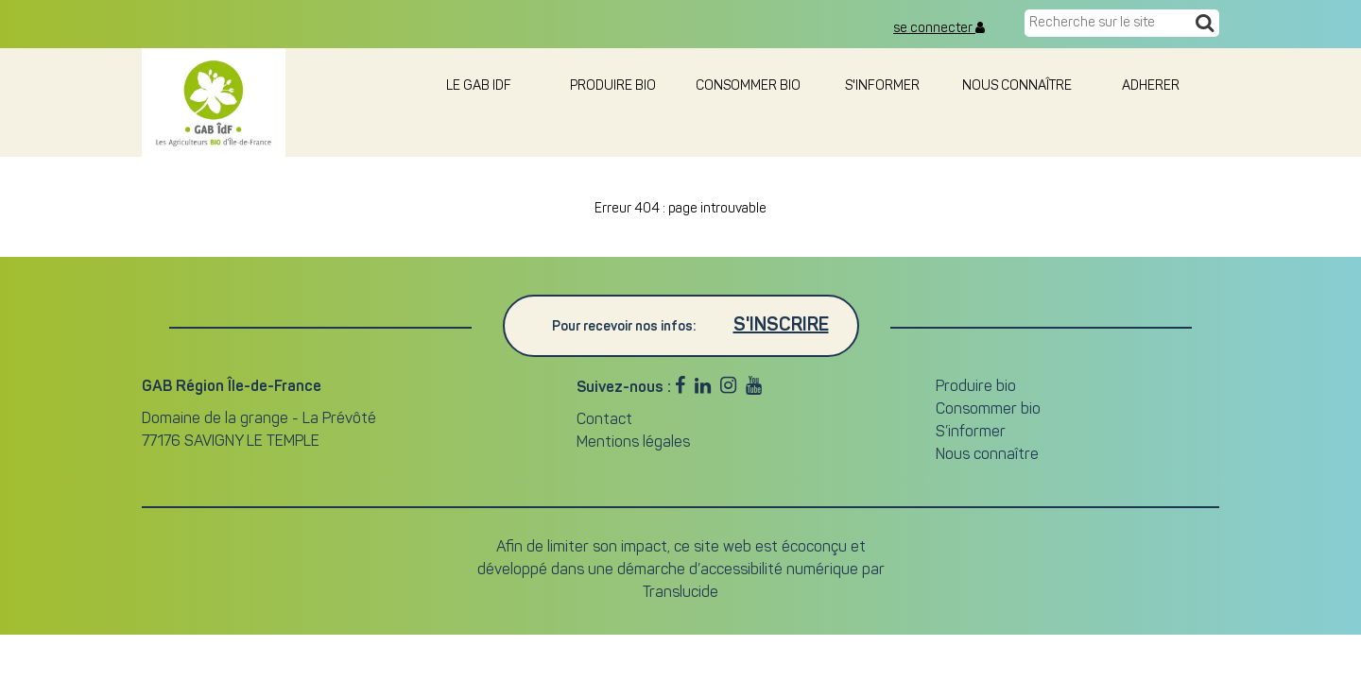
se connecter (939, 28)
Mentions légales (633, 442)
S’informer (971, 432)
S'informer (882, 86)
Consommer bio (748, 86)
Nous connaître (1017, 86)
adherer (1152, 86)
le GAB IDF (478, 86)
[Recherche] (1204, 24)
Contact (604, 420)
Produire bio (613, 86)
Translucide (680, 593)
